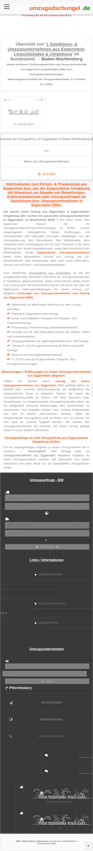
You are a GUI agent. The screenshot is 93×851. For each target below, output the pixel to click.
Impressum (42, 841)
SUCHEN (46, 174)
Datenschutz (28, 841)
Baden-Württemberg (62, 59)
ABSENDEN (47, 546)
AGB (18, 841)
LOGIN (47, 681)
